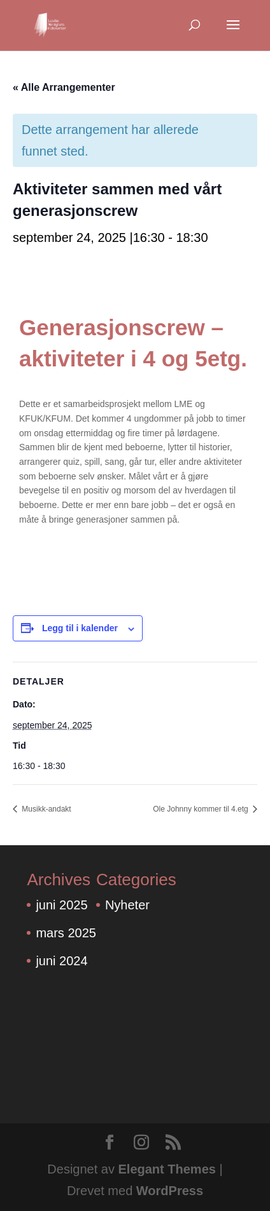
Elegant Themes (167, 1169)
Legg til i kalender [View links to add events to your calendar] (80, 628)
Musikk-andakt (45, 809)
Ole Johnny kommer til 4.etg (201, 809)
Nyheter (127, 905)
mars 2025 (66, 933)
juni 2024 (61, 961)
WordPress (169, 1191)
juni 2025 (61, 905)
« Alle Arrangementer (64, 87)
